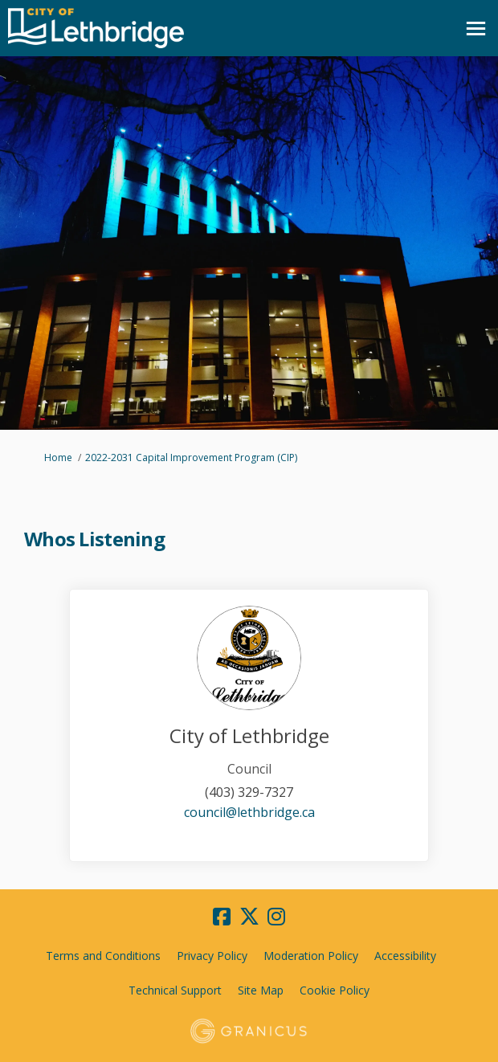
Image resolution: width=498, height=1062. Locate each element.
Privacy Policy (212, 955)
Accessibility (405, 955)
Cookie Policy (334, 990)
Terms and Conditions (103, 955)
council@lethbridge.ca (249, 812)
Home (58, 457)
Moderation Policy (310, 955)
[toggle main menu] (476, 28)
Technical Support (175, 990)
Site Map (261, 990)
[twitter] (249, 917)
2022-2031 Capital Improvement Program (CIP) (191, 457)
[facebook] (221, 917)
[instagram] (276, 917)
